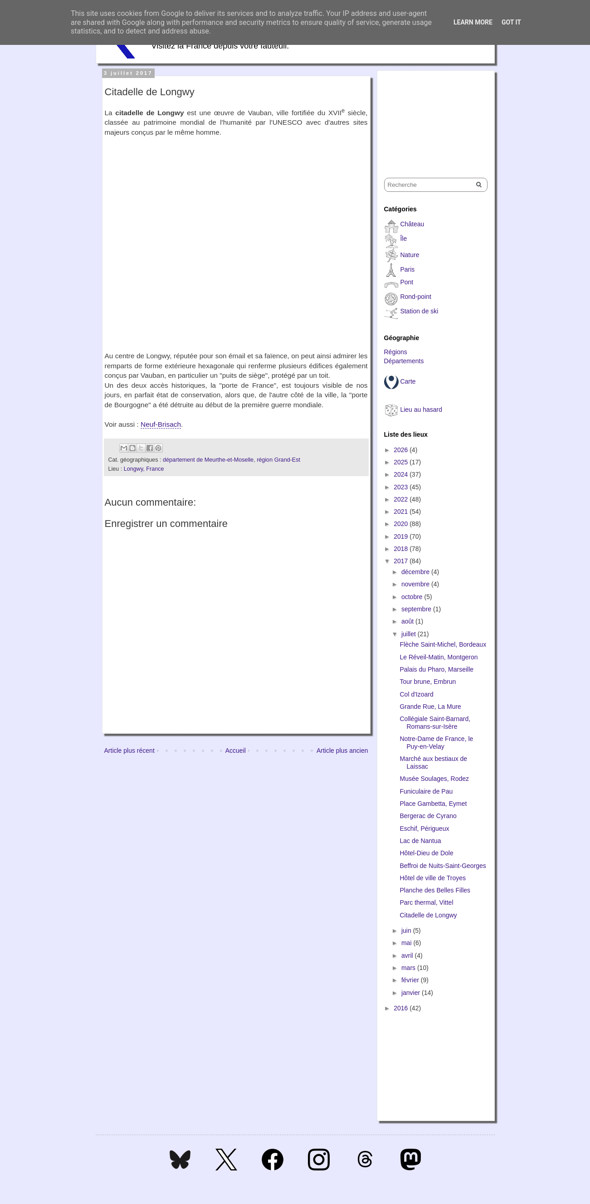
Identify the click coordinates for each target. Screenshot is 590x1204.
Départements (404, 361)
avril (408, 955)
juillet (409, 634)
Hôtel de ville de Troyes (433, 878)
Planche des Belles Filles (435, 890)
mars (409, 967)
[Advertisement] (429, 116)
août (408, 621)
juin (407, 930)
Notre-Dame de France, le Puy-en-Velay (436, 742)
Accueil (235, 750)
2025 (402, 462)
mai (407, 942)
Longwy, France (144, 469)
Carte (407, 381)
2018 (402, 548)
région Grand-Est (278, 460)
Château (412, 224)
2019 (402, 536)
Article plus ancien (342, 750)
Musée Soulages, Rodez (434, 778)
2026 (402, 449)
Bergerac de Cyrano (428, 815)
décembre (416, 571)
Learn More (472, 22)
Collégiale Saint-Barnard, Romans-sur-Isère (435, 722)
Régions (395, 352)
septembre (417, 609)
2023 (402, 487)
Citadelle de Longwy (428, 915)
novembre (416, 584)
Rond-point (415, 296)
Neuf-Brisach (161, 424)
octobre (412, 596)
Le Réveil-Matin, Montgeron (439, 657)
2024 (402, 474)
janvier (411, 992)
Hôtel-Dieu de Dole (426, 853)
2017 (402, 561)
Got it (511, 22)
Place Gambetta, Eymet (433, 803)
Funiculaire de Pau (426, 791)
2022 (402, 499)
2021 (402, 511)
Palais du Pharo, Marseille (436, 669)
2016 (402, 1008)
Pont (406, 282)
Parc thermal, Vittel (426, 902)
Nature (409, 254)
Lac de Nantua (420, 840)
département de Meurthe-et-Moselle (208, 460)
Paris (407, 269)
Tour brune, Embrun (428, 681)
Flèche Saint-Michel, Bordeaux (443, 644)
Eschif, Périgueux (424, 828)
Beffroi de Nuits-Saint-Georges (443, 865)
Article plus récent (129, 750)
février (411, 980)
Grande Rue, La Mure (430, 706)
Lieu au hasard (421, 409)
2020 (402, 523)
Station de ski (419, 311)
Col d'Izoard (416, 694)
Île (403, 238)
